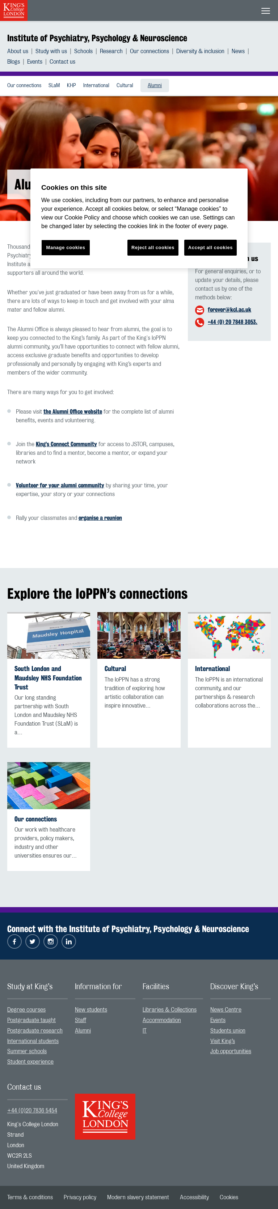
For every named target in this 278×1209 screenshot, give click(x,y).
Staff (80, 1020)
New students (91, 1010)
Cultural (125, 85)
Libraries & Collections (170, 1010)
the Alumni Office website (72, 411)
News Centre (225, 1010)
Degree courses (26, 1010)
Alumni (155, 85)
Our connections (149, 51)
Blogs (13, 62)
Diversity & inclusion (200, 51)
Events (34, 62)
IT (145, 1031)
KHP (71, 85)
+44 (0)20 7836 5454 (32, 1111)
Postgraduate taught (31, 1020)
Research (111, 51)
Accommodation (162, 1020)
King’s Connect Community (66, 444)
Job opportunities (230, 1051)
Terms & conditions (30, 1197)
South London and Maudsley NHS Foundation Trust (48, 677)
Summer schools (27, 1051)
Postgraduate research (35, 1031)
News (238, 51)
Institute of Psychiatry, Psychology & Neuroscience (97, 38)
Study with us (51, 51)
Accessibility (194, 1197)
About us (17, 51)
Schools (83, 51)
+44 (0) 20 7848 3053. (232, 322)
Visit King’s (222, 1041)
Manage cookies (65, 247)
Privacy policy (80, 1197)
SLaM (54, 85)
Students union (227, 1031)
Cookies (229, 1197)
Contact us (62, 62)
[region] (139, 218)
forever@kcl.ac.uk (229, 310)
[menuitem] (21, 51)
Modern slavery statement (138, 1197)
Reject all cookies (152, 247)
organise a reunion (100, 518)
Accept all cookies (210, 247)
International (96, 85)
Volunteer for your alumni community (60, 485)
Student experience (30, 1062)
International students (33, 1041)
